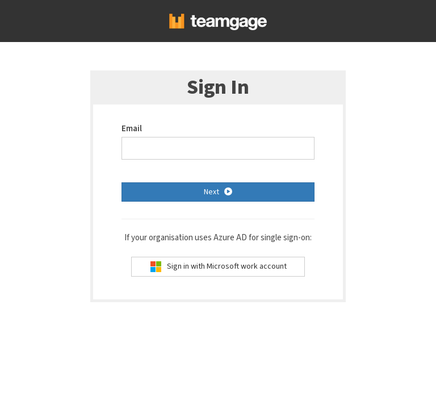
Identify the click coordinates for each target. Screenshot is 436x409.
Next (218, 191)
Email (131, 128)
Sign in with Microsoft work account (218, 267)
